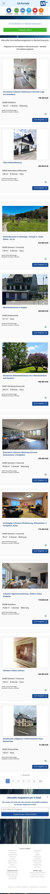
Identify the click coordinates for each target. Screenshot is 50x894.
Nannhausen (12, 867)
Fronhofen (37, 859)
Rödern (12, 865)
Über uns (11, 887)
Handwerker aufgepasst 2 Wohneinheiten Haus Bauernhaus (23, 740)
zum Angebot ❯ (40, 119)
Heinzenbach (12, 850)
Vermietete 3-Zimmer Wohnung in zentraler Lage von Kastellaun (23, 93)
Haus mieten (12, 877)
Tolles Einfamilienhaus (12, 162)
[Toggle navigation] (4, 3)
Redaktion (25, 887)
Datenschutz (34, 887)
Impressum (43, 887)
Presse (18, 887)
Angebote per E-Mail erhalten (25, 814)
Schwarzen (37, 867)
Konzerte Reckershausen (37, 873)
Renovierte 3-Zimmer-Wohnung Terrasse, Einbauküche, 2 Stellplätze (20, 453)
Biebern (37, 855)
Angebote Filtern (25, 30)
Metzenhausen (12, 855)
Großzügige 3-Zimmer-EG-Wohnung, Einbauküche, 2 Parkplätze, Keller (24, 524)
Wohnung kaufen (12, 875)
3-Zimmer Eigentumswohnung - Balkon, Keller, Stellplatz (22, 595)
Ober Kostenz (12, 861)
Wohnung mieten (12, 873)
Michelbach (37, 863)
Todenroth (12, 857)
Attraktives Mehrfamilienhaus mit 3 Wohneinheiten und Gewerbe (25, 376)
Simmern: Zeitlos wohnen (14, 670)
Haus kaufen (12, 879)
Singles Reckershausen (37, 877)
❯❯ (40, 781)
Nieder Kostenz (37, 861)
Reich (37, 853)
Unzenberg (12, 853)
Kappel (12, 859)
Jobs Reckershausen (37, 875)
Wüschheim (37, 857)
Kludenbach (37, 850)
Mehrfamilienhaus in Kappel (15, 307)
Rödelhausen (37, 865)
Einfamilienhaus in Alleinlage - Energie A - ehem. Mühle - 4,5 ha (23, 238)
